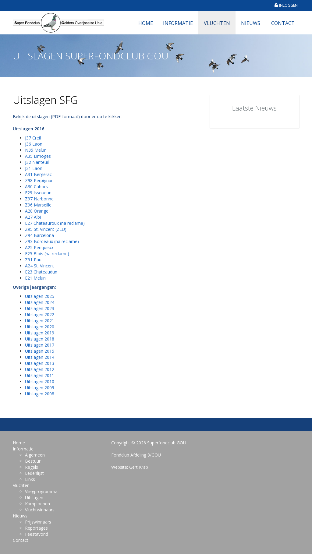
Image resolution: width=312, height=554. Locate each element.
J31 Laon (33, 168)
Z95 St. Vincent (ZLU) (45, 229)
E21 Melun (35, 278)
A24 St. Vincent (39, 266)
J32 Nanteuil (37, 162)
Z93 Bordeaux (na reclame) (52, 241)
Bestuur (33, 461)
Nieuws (250, 23)
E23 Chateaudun (41, 272)
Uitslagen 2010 (39, 381)
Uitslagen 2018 (39, 339)
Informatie (178, 23)
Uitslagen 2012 (39, 369)
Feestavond (36, 534)
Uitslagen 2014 (39, 357)
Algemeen (35, 455)
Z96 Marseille (38, 205)
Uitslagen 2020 (39, 327)
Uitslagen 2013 (39, 363)
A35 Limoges (38, 156)
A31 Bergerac (38, 174)
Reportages (36, 528)
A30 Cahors (36, 186)
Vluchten (217, 23)
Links (30, 479)
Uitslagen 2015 (39, 351)
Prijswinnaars (38, 522)
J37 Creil (33, 138)
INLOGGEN (286, 5)
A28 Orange (36, 211)
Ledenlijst (34, 473)
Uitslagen (34, 497)
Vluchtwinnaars (40, 510)
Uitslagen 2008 (39, 394)
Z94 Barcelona (39, 235)
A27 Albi (33, 217)
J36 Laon (33, 144)
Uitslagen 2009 (39, 387)
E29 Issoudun (38, 193)
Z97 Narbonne (39, 199)
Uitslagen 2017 (39, 345)
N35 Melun (36, 150)
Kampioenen (37, 503)
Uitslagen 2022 (39, 314)
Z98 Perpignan (39, 180)
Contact (283, 23)
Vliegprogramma (41, 491)
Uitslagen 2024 (39, 302)
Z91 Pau (33, 260)
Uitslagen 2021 (39, 320)
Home (145, 23)
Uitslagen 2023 (39, 308)
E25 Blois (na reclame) (47, 253)
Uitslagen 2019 (39, 333)
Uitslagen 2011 (39, 375)
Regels (31, 467)
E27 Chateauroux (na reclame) (55, 223)
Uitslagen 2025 (39, 296)
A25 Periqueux (39, 247)
